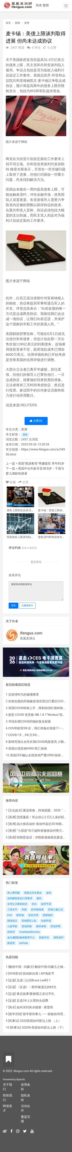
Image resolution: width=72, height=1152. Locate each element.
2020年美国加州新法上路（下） (43, 1027)
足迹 (12, 980)
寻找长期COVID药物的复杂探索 (29, 721)
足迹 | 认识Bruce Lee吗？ (34, 980)
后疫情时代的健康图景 (23, 694)
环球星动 (15, 973)
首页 (8, 22)
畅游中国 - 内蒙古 (21, 967)
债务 (25, 434)
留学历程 (15, 1014)
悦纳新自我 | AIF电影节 (38, 973)
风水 (12, 1007)
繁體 (46, 5)
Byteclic (21, 1079)
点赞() (36, 421)
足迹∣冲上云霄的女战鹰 (32, 1000)
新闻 (17, 22)
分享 (23, 482)
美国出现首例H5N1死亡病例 (27, 748)
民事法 (13, 1021)
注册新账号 (27, 605)
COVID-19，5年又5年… (23, 735)
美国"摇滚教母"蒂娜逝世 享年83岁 (41, 463)
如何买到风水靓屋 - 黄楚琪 (35, 1007)
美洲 (26, 22)
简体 (39, 5)
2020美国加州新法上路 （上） (40, 1021)
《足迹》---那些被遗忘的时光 (36, 987)
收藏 (11, 482)
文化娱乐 (15, 810)
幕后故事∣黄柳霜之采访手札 (35, 994)
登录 (13, 605)
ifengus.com (31, 633)
